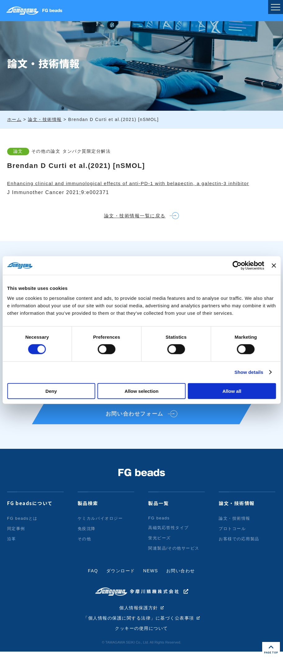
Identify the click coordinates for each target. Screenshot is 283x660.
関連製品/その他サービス (174, 556)
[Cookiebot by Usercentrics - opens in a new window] (237, 265)
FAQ (93, 578)
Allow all (231, 390)
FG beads (159, 526)
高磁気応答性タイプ (168, 535)
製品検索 (88, 511)
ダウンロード (120, 578)
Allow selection (141, 390)
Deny (51, 390)
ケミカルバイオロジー (100, 526)
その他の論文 (48, 151)
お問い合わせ (180, 578)
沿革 (11, 547)
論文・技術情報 (237, 511)
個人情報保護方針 (138, 615)
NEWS (150, 578)
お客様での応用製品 (239, 547)
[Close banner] (274, 265)
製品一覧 (158, 511)
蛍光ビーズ (159, 546)
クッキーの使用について (141, 636)
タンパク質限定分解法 (92, 151)
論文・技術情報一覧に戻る (133, 217)
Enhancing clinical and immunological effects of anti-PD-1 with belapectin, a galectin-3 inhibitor (135, 183)
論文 (18, 151)
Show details (249, 372)
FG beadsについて (30, 511)
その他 (84, 547)
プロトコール (232, 536)
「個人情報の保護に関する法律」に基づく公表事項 (138, 626)
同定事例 (16, 536)
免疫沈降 (87, 536)
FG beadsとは (22, 526)
